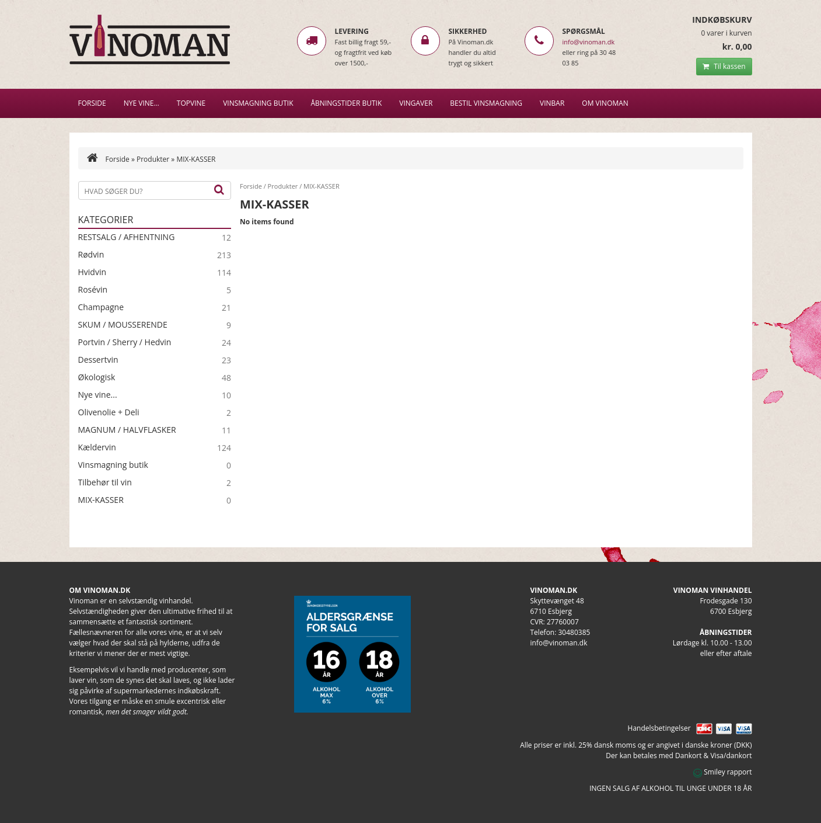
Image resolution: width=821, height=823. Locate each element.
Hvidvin (92, 272)
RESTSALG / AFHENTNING (126, 237)
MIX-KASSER (101, 500)
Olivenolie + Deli (108, 412)
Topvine (191, 103)
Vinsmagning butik (113, 465)
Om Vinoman (605, 103)
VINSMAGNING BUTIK (258, 103)
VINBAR (552, 103)
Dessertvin (98, 360)
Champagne (101, 307)
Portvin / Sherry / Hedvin (125, 342)
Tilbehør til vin (105, 482)
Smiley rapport (722, 772)
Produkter (153, 159)
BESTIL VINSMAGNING (486, 103)
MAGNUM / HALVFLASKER (127, 430)
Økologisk (97, 377)
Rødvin (91, 254)
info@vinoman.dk (589, 41)
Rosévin (93, 289)
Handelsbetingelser (659, 728)
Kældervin (97, 447)
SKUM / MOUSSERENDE (122, 325)
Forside (92, 103)
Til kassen (724, 66)
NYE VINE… (141, 103)
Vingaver (415, 103)
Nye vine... (97, 395)
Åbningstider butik (346, 103)
